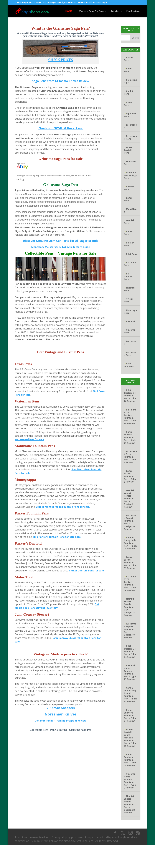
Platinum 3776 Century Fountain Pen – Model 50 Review (130, 583)
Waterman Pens (130, 354)
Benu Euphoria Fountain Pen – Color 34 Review (130, 715)
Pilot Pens (131, 254)
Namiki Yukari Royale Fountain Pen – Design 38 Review (129, 804)
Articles (115, 11)
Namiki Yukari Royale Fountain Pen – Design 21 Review (129, 498)
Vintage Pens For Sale (91, 11)
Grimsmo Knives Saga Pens (130, 175)
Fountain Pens (130, 162)
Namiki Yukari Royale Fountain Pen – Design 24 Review (129, 607)
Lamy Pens (128, 199)
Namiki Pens (129, 221)
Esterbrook (130, 126)
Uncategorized (130, 311)
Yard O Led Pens (129, 365)
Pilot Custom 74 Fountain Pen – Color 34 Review (130, 651)
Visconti (130, 321)
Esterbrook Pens (130, 137)
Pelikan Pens (129, 244)
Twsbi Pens (128, 300)
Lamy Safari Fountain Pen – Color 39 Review (130, 562)
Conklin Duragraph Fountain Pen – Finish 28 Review (130, 543)
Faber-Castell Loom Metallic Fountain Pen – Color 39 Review (130, 737)
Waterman (130, 342)
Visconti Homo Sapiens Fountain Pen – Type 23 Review (130, 672)
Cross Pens (128, 104)
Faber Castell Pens (128, 150)
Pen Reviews (133, 11)
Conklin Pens (129, 92)
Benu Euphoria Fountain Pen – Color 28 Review (130, 760)
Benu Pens (128, 70)
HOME (68, 11)
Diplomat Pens (130, 115)
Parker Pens (128, 233)
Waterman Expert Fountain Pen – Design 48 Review (130, 630)
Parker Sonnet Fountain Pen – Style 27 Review (130, 437)
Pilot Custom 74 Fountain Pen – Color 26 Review (130, 396)
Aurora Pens (129, 59)
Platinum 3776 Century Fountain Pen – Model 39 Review (130, 416)
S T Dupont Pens (128, 276)
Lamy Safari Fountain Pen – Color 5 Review (130, 476)
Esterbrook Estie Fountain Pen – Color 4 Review (130, 457)
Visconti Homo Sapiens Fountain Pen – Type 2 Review (130, 780)
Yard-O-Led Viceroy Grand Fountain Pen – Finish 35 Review (130, 694)
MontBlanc (130, 210)
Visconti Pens (129, 331)
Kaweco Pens (129, 188)
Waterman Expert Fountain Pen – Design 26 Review (130, 522)
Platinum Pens (130, 264)
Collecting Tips (130, 81)
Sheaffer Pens (129, 289)
